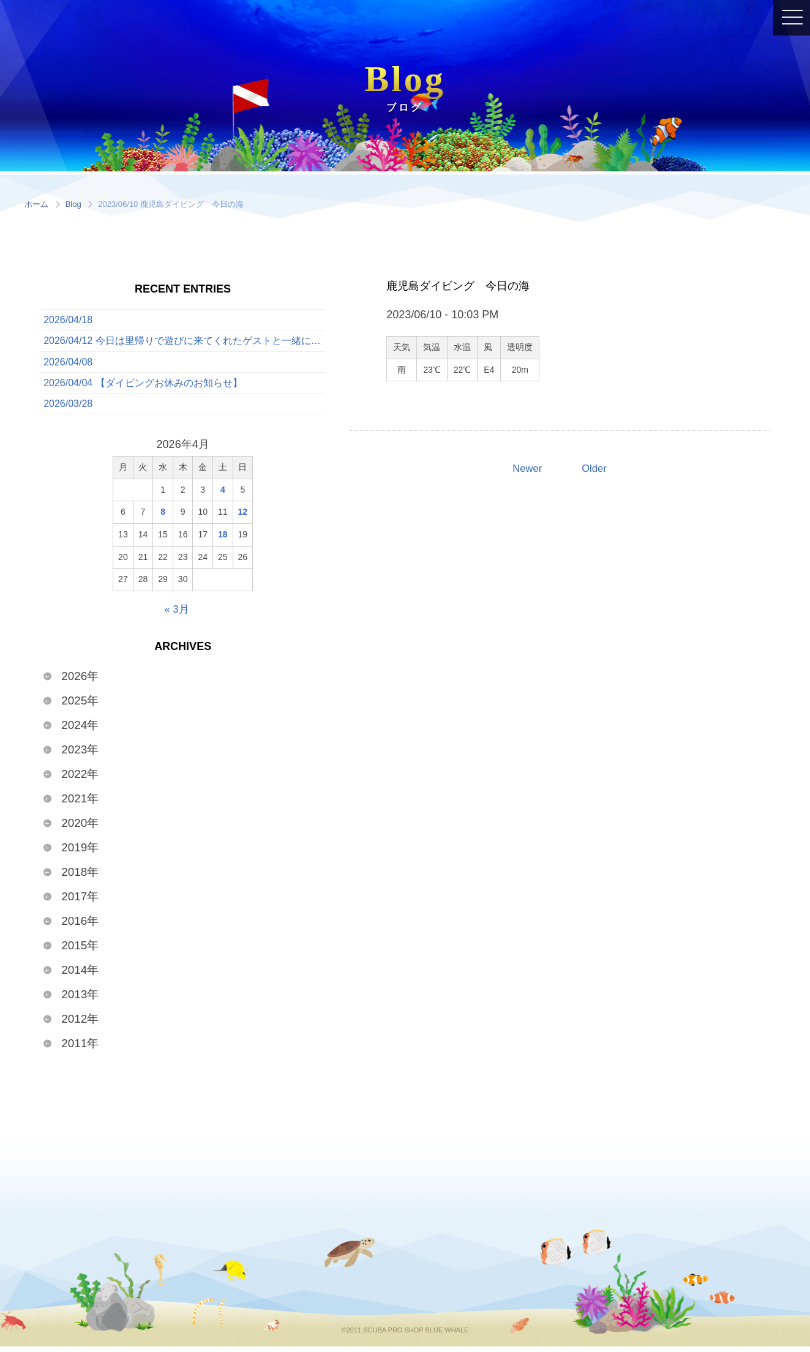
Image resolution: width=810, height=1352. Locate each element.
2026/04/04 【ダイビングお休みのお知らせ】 (142, 387)
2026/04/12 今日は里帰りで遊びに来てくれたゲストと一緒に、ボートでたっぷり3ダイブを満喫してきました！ (184, 342)
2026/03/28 (67, 409)
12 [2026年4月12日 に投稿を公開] (243, 518)
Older (595, 469)
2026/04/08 (67, 365)
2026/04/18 (67, 320)
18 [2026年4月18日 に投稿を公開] (223, 540)
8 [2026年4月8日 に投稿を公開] (162, 518)
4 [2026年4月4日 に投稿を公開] (222, 496)
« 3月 (176, 615)
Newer (526, 469)
